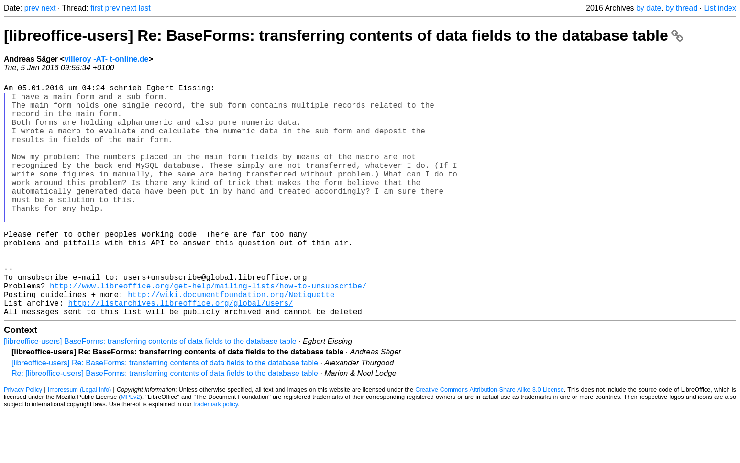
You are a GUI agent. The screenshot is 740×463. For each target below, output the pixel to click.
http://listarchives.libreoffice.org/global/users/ (180, 352)
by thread (681, 8)
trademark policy (215, 455)
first (96, 8)
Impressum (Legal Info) (79, 441)
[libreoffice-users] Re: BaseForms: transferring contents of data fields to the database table (343, 35)
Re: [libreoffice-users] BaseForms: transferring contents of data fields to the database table (164, 425)
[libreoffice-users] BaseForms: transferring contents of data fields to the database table (150, 393)
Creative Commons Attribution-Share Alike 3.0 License (489, 441)
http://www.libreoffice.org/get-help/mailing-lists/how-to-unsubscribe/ (208, 331)
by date (648, 8)
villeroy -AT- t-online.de (107, 59)
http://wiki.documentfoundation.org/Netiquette (231, 342)
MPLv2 (130, 448)
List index (720, 8)
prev (31, 8)
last (145, 8)
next (48, 8)
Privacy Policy (23, 441)
